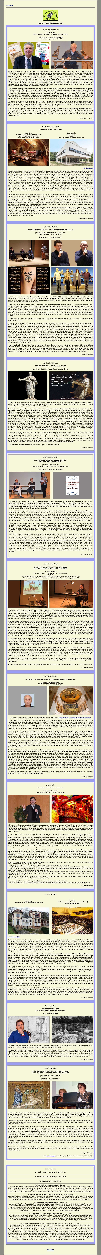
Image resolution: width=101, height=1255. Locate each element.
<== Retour (9, 5)
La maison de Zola (14, 937)
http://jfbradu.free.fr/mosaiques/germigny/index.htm (75, 717)
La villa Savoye (88, 168)
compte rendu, (51, 1156)
